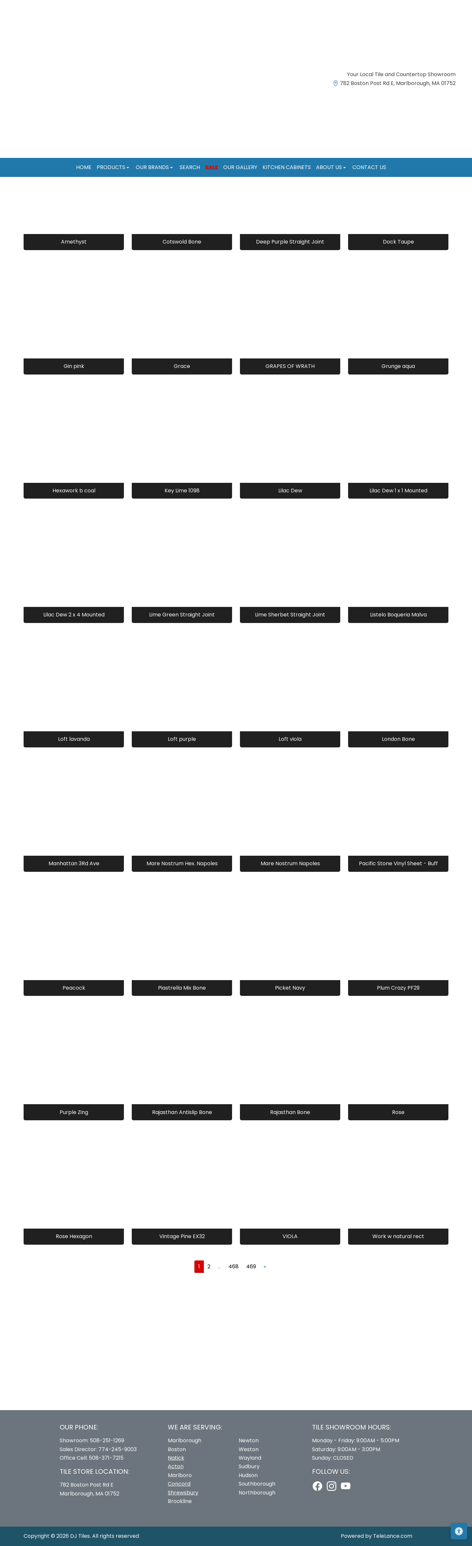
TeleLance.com (392, 1536)
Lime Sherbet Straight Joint (290, 614)
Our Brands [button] (153, 167)
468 (233, 1266)
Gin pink (74, 366)
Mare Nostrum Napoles (290, 863)
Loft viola (290, 739)
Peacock (74, 988)
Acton (176, 1466)
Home (83, 167)
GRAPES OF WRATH (290, 366)
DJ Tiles (80, 1536)
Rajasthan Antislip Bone (182, 1112)
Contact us (369, 167)
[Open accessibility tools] (459, 1531)
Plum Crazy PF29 (398, 988)
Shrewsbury (183, 1492)
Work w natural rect (398, 1236)
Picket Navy (290, 988)
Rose (398, 1112)
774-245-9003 (117, 1449)
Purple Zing (74, 1112)
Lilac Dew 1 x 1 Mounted (398, 490)
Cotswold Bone (182, 242)
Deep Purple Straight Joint (290, 242)
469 (251, 1266)
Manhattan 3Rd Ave (74, 863)
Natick (176, 1458)
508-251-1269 (107, 1440)
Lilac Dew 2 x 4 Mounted (74, 614)
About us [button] (329, 167)
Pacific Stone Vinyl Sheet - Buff (398, 863)
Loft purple (182, 739)
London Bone (398, 739)
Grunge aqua (398, 366)
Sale (211, 167)
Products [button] (112, 167)
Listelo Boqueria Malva (398, 614)
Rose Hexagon (74, 1236)
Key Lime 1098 (182, 490)
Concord (179, 1484)
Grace (182, 366)
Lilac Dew (290, 490)
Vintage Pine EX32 (182, 1236)
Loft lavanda (74, 739)
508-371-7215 (106, 1458)
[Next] (265, 1266)
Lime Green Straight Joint (182, 614)
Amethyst (74, 242)
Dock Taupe (398, 242)
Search (190, 167)
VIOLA (290, 1236)
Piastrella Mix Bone (182, 988)
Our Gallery (240, 167)
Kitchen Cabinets (287, 167)
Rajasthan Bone (290, 1112)
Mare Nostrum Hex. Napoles (182, 863)
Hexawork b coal (73, 490)
